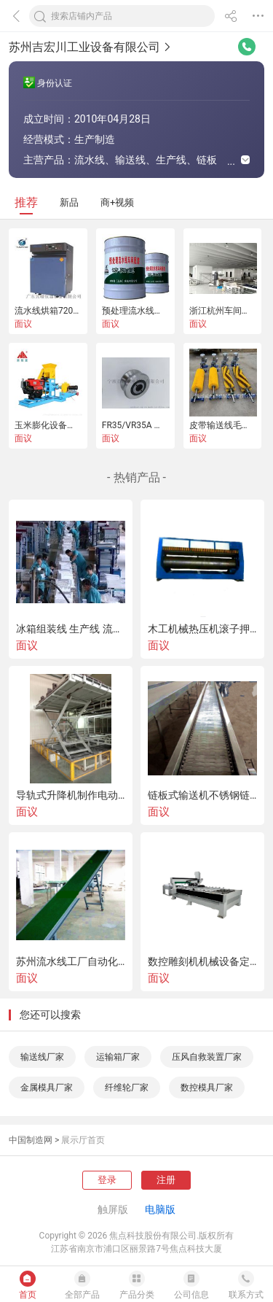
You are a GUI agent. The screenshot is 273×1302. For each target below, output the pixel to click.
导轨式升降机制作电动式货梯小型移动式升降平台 (70, 795)
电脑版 (160, 1209)
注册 (166, 1179)
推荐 (26, 202)
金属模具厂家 (46, 1087)
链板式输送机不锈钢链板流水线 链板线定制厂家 (202, 795)
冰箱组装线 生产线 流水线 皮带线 (70, 629)
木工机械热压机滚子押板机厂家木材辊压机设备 (202, 629)
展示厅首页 (83, 1140)
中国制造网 (30, 1140)
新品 (69, 202)
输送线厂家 (42, 1057)
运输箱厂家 (118, 1057)
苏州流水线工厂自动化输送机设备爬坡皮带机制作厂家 (70, 961)
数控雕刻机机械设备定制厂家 (202, 961)
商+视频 (117, 202)
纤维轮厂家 (127, 1087)
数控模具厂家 (207, 1087)
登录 (107, 1179)
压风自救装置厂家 (207, 1057)
